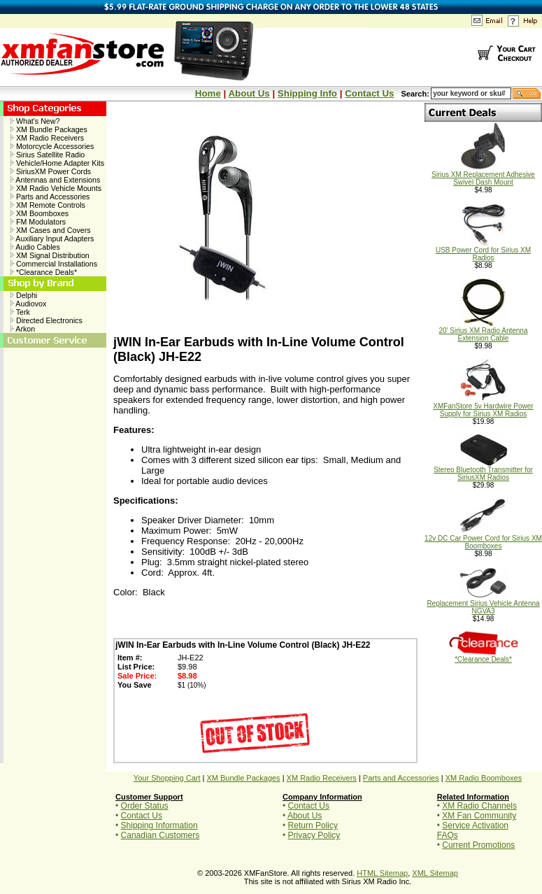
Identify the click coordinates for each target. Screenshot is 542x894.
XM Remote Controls (47, 205)
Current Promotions (478, 845)
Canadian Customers (160, 835)
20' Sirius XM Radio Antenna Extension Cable (483, 331)
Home (208, 93)
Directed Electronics (46, 320)
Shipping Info (307, 93)
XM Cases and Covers (50, 230)
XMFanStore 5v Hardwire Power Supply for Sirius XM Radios (483, 407)
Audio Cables (35, 247)
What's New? (34, 121)
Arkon (22, 329)
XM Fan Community (479, 816)
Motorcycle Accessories (52, 146)
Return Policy (313, 825)
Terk (20, 312)
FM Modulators (38, 222)
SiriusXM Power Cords (50, 171)
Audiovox (28, 303)
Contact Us (369, 93)
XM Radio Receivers (47, 138)
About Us (248, 93)
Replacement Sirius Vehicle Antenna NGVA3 (483, 604)
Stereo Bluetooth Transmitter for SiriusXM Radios (483, 470)
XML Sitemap (435, 873)
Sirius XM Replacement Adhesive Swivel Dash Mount (483, 175)
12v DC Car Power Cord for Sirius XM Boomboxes (483, 539)
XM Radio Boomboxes (483, 778)
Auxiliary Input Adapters (52, 238)
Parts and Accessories (50, 196)
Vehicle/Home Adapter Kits (57, 163)
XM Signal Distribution (50, 255)
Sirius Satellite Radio (47, 154)
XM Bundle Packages (48, 129)
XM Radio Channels (479, 806)
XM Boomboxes (39, 213)
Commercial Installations (53, 264)
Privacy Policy (314, 835)
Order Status (145, 806)
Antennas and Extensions (55, 180)
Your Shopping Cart (167, 778)
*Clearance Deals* (43, 272)
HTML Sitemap (382, 873)
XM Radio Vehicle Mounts (55, 188)
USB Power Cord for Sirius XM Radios (483, 251)
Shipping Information (159, 825)
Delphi (23, 295)
